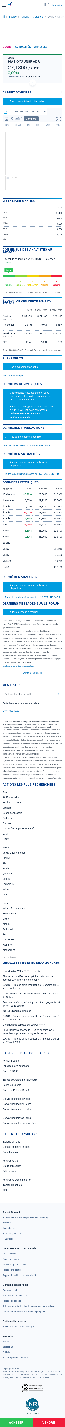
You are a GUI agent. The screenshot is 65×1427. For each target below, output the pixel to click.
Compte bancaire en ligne (16, 1146)
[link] (25, 1217)
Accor (6, 934)
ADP (5, 894)
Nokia (6, 847)
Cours (7, 46)
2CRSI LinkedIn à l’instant (17, 1011)
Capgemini (8, 939)
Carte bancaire (11, 1152)
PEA (5, 1190)
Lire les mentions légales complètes (18, 666)
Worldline (8, 944)
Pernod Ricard (10, 913)
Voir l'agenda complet (13, 375)
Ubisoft (6, 918)
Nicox (6, 839)
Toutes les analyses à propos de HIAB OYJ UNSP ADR (32, 597)
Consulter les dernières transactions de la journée (27, 445)
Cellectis (7, 818)
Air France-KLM (11, 797)
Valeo (6, 889)
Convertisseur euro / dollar (17, 1109)
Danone (7, 823)
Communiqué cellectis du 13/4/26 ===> (24, 1024)
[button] (4, 4)
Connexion (57, 5)
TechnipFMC (9, 884)
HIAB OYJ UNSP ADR (24, 61)
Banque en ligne (11, 1141)
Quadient (7, 873)
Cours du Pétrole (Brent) (16, 1090)
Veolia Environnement (14, 852)
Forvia (6, 868)
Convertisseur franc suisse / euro (20, 1123)
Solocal (7, 878)
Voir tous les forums (32, 673)
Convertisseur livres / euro (17, 1117)
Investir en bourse (12, 1185)
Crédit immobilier (12, 1166)
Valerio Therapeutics (14, 908)
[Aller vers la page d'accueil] (10, 4)
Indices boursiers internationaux (20, 1079)
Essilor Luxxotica (12, 802)
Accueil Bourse (11, 1060)
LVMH (6, 833)
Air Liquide (8, 929)
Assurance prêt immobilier (17, 1179)
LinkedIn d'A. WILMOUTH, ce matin (22, 971)
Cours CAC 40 (10, 1071)
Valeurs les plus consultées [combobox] (20, 694)
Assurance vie (10, 1160)
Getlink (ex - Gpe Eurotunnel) (18, 828)
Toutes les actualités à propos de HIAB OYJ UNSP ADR (32, 474)
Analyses (40, 46)
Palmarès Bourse (12, 1085)
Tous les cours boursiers (16, 1065)
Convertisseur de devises (16, 1098)
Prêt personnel (10, 1171)
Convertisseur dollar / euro (17, 1104)
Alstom (6, 863)
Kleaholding (9, 950)
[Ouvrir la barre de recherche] (45, 5)
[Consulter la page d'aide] (48, 5)
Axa (5, 792)
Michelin (7, 807)
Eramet (6, 858)
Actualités (23, 46)
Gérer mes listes (11, 710)
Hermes (7, 903)
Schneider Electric (12, 813)
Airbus (6, 923)
